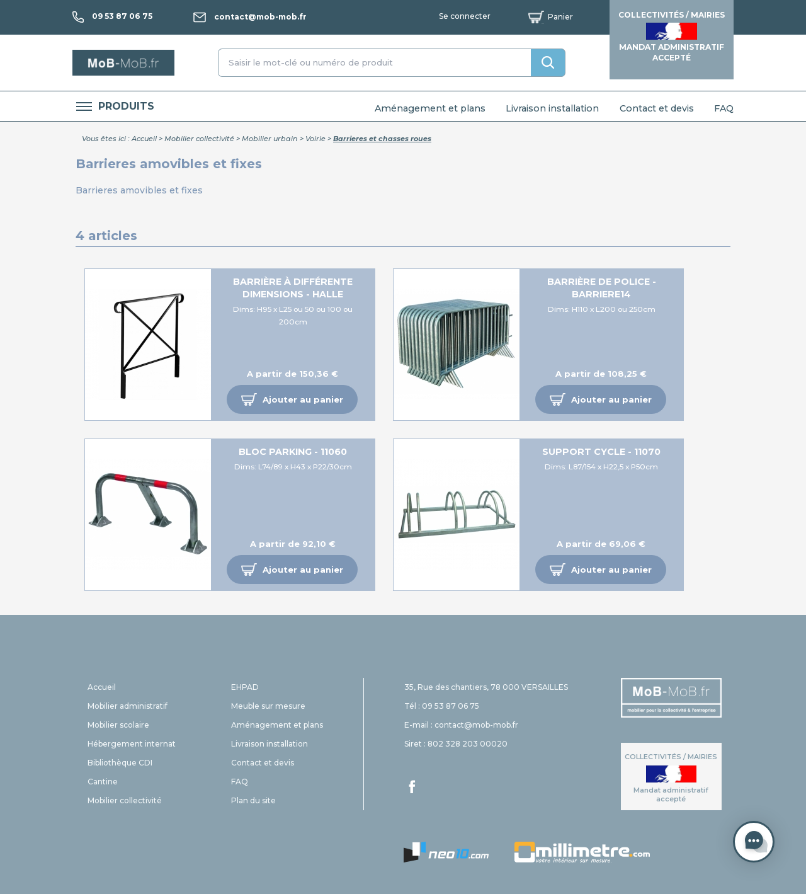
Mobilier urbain (270, 138)
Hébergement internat (132, 743)
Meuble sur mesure (268, 706)
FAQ (724, 108)
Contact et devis (657, 108)
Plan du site (253, 800)
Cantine (103, 781)
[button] (292, 399)
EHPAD (245, 687)
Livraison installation (552, 108)
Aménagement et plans (430, 108)
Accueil (144, 138)
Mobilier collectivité (199, 138)
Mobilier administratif (127, 706)
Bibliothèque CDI (120, 762)
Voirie (315, 138)
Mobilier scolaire (118, 725)
